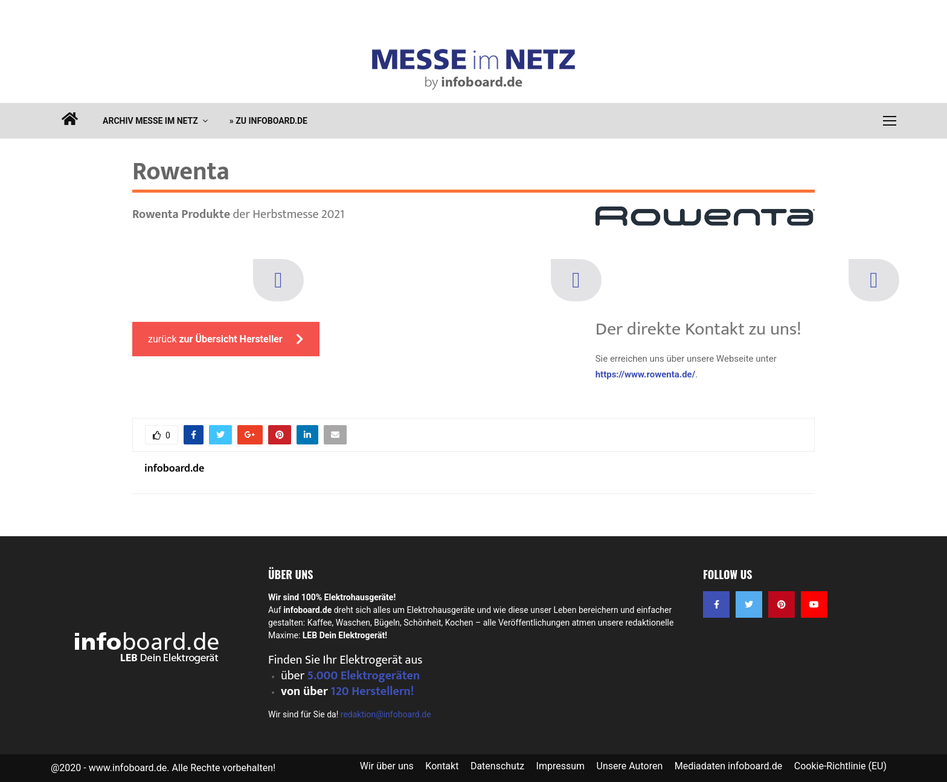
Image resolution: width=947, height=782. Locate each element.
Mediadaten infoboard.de (729, 766)
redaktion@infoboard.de (386, 714)
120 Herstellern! (372, 691)
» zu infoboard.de (268, 121)
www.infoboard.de (128, 768)
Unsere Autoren (630, 766)
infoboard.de (174, 469)
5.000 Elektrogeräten (363, 675)
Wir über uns (387, 766)
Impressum (560, 766)
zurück (226, 339)
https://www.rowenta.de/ (645, 374)
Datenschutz (497, 766)
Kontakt (441, 766)
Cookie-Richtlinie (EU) (840, 766)
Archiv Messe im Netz (150, 121)
